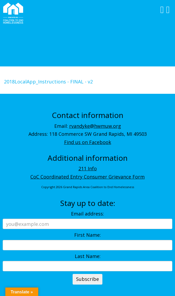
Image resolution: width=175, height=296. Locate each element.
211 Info (87, 168)
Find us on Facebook (87, 142)
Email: (87, 126)
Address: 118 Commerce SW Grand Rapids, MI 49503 (87, 134)
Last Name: (88, 256)
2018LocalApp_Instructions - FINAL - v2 (48, 81)
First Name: (87, 235)
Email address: (87, 213)
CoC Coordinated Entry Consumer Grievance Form (87, 177)
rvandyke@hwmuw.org (95, 126)
